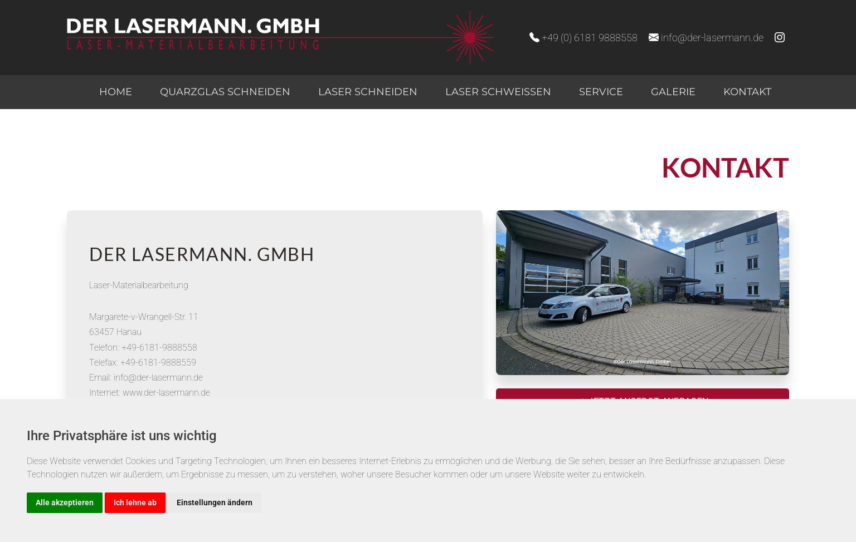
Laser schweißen (498, 92)
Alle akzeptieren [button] (65, 502)
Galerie (673, 92)
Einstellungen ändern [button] (214, 502)
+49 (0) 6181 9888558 (583, 37)
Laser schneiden (367, 92)
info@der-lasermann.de (706, 37)
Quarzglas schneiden (225, 92)
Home (115, 92)
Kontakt (747, 92)
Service (601, 92)
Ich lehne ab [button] (135, 502)
